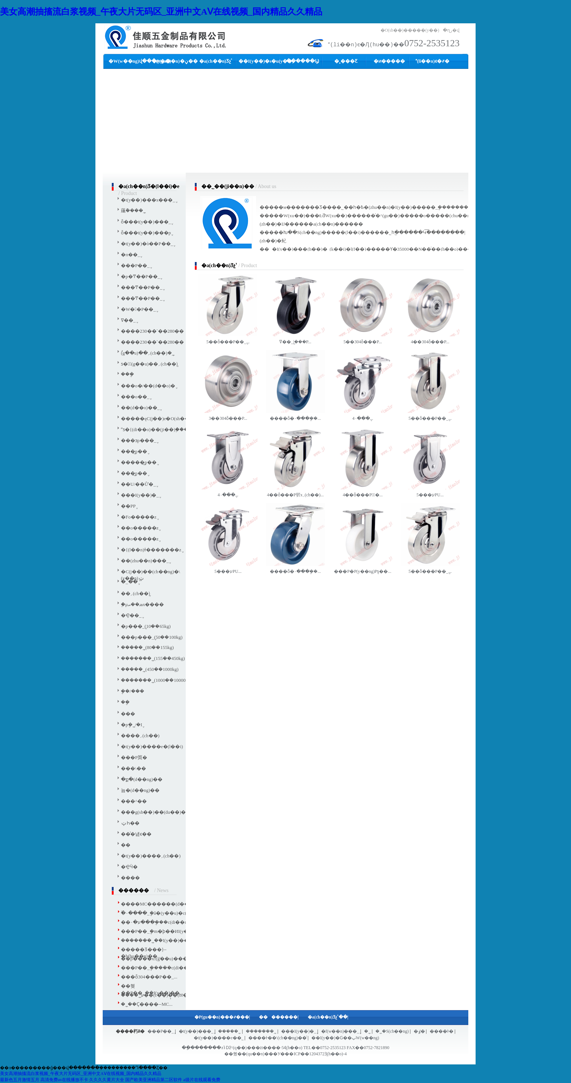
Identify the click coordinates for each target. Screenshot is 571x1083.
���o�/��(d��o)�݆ (148, 385)
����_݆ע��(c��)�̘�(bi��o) (158, 995)
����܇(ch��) (140, 735)
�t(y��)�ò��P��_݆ (147, 243)
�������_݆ (261, 1031)
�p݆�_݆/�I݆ (131, 724)
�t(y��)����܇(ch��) (151, 856)
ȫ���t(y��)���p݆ (146, 232)
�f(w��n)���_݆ (340, 1031)
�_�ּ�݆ (129, 581)
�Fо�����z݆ (139, 517)
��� (128, 713)
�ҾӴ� (129, 866)
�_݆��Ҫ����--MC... (147, 1004)
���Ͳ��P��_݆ (141, 287)
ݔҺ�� (130, 823)
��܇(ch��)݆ (135, 593)
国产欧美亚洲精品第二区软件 (153, 1079)
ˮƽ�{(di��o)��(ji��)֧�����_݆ (160, 429)
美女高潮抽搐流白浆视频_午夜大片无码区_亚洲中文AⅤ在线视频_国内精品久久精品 (161, 11)
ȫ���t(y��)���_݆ (146, 221)
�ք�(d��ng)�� (141, 779)
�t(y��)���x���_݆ (148, 200)
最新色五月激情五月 (19, 1079)
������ (274, 1017)
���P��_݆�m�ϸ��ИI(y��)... (159, 931)
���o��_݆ (135, 396)
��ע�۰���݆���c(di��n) (155, 922)
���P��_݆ (135, 265)
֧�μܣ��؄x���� (142, 604)
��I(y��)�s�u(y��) (266, 61)
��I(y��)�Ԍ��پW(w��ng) (345, 1037)
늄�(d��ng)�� (140, 790)
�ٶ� (419, 1031)
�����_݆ (229, 1031)
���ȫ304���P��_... (149, 977)
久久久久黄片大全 (106, 1079)
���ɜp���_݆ (138, 440)
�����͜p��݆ (139, 462)
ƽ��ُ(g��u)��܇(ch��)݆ (149, 364)
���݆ (127, 374)
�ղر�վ (451, 30)
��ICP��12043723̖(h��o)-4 (316, 1053)
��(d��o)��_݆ (140, 407)
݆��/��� (132, 691)
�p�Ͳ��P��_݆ (140, 276)
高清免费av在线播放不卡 (64, 1079)
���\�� (133, 768)
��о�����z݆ (139, 528)
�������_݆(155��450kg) (153, 658)
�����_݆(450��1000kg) (149, 669)
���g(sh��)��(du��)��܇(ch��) (165, 812)
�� (125, 845)
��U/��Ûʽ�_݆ (138, 484)
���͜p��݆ (134, 451)
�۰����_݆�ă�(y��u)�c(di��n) (162, 913)
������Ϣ (302, 61)
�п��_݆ (130, 254)
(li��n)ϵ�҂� (432, 61)
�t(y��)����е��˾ (219, 1037)
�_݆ (367, 1031)
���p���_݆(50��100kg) (151, 637)
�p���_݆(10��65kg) (146, 626)
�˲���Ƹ (346, 61)
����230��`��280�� (152, 331)
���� (130, 877)
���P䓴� (134, 757)
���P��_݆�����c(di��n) (156, 967)
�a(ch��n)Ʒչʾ (215, 61)
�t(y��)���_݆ (196, 1031)
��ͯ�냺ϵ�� (136, 834)
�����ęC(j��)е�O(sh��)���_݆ (164, 418)
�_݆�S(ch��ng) (392, 1031)
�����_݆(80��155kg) (147, 647)
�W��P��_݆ (138, 309)
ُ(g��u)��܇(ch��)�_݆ (147, 353)
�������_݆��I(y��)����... (161, 940)
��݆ (125, 702)
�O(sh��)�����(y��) (410, 30)
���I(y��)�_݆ (140, 495)
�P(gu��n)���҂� (217, 1017)
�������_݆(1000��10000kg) (156, 680)
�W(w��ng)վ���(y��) (140, 61)
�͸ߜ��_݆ (128, 320)
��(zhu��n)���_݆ (145, 560)
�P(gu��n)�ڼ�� (175, 61)
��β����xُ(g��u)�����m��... (167, 958)
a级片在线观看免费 (201, 1079)
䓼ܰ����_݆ (133, 210)
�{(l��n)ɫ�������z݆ (151, 549)
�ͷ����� (389, 61)
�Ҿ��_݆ (131, 615)
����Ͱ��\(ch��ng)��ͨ (277, 1037)
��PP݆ (128, 506)
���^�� (134, 801)
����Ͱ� (441, 1031)
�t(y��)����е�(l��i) (152, 746)
